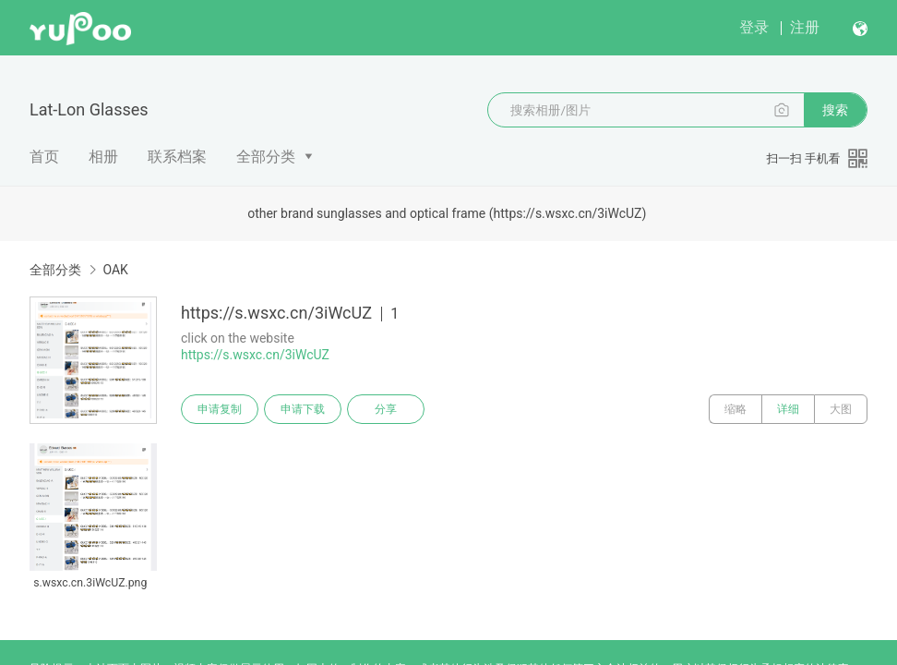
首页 (44, 156)
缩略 (735, 409)
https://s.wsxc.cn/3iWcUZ (255, 354)
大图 (841, 409)
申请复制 (219, 409)
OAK (114, 269)
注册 (804, 27)
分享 (386, 409)
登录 (754, 27)
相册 (103, 156)
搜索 (835, 110)
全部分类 (265, 156)
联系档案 (177, 156)
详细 (788, 409)
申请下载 (303, 409)
